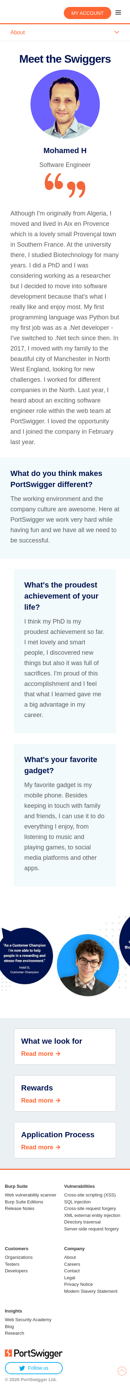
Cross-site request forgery (90, 1208)
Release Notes (19, 1208)
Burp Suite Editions (24, 1201)
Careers (72, 1264)
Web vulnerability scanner (31, 1195)
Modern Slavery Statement (91, 1291)
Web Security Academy (28, 1319)
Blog (9, 1326)
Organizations (19, 1257)
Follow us (34, 1368)
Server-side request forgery (91, 1228)
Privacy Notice (78, 1284)
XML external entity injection (92, 1215)
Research (14, 1333)
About (70, 1257)
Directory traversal (82, 1222)
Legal (69, 1277)
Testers (12, 1264)
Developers (16, 1270)
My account (87, 13)
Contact (72, 1270)
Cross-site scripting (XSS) (90, 1195)
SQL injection (77, 1201)
